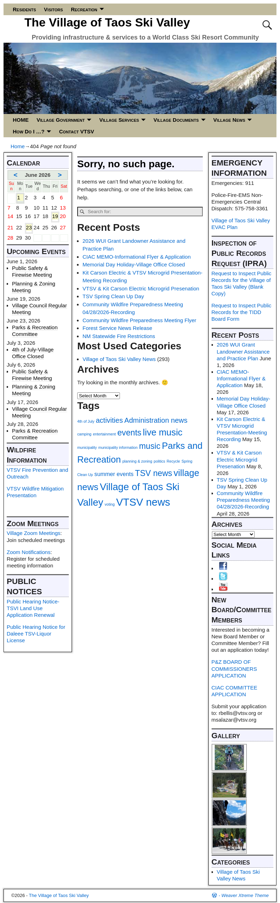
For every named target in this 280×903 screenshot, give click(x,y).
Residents (24, 9)
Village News (229, 120)
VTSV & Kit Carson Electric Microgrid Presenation (141, 288)
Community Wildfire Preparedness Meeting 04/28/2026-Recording (243, 500)
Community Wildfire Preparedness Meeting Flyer (139, 320)
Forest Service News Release (117, 328)
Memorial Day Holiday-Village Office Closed (134, 264)
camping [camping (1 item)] (84, 434)
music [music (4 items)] (149, 446)
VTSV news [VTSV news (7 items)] (143, 502)
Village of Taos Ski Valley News (119, 359)
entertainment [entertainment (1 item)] (104, 434)
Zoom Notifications (28, 552)
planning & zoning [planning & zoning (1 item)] (137, 461)
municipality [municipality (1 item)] (87, 447)
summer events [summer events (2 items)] (114, 474)
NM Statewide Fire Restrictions (119, 336)
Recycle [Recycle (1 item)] (173, 461)
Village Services (119, 120)
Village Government (61, 120)
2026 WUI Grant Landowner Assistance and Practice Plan (243, 351)
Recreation (84, 9)
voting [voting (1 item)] (110, 504)
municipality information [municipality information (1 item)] (118, 447)
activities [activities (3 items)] (109, 420)
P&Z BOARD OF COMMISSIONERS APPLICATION (234, 668)
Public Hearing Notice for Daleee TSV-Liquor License (36, 633)
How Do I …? (28, 131)
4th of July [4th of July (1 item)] (86, 421)
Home (18, 146)
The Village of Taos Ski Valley (107, 22)
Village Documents (176, 120)
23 (29, 227)
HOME (21, 120)
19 (55, 216)
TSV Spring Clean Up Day (113, 296)
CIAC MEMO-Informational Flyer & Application (137, 257)
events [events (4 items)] (129, 432)
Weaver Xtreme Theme (245, 895)
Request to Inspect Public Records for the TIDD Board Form (242, 312)
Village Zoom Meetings (33, 533)
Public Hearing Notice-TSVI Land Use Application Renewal (33, 608)
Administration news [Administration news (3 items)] (156, 420)
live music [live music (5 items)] (162, 432)
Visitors (53, 9)
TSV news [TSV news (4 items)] (153, 473)
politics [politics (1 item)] (159, 461)
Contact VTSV (76, 131)
